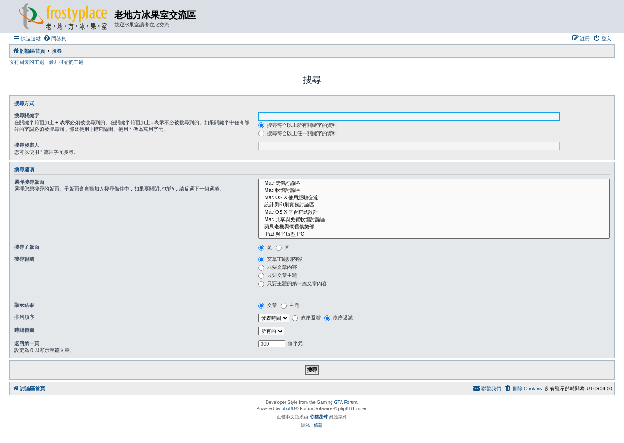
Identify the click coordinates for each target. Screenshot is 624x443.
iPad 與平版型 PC (434, 234)
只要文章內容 (277, 267)
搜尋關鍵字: (27, 115)
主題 (290, 305)
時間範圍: (25, 330)
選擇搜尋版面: (30, 182)
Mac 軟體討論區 (434, 190)
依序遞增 (306, 317)
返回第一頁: (27, 343)
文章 (267, 305)
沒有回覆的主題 (26, 62)
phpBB (288, 408)
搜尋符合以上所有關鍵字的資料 (297, 125)
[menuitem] (54, 38)
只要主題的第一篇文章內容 (292, 283)
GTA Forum (345, 402)
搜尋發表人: (27, 145)
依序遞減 (338, 317)
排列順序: (25, 317)
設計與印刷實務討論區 (434, 205)
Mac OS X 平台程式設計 (434, 212)
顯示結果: (25, 305)
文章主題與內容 (280, 259)
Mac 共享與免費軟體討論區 (434, 219)
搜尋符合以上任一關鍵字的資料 (297, 133)
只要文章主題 (277, 275)
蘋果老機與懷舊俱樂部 (434, 227)
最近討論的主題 (66, 62)
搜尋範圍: (25, 259)
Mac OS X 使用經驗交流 (434, 197)
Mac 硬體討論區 (434, 183)
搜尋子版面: (27, 247)
